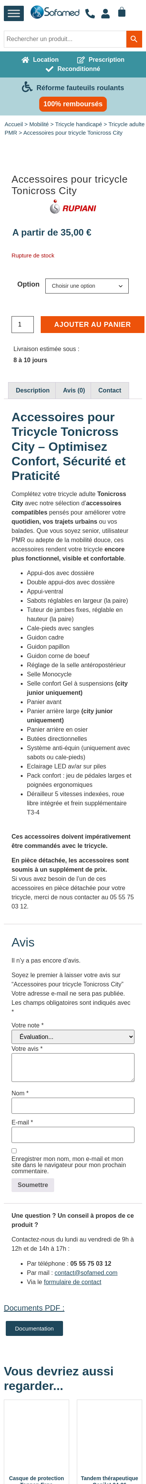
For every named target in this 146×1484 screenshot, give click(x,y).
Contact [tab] (109, 527)
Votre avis (27, 1185)
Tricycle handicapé (78, 124)
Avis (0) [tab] (74, 527)
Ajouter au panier (92, 461)
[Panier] (121, 12)
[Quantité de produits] (23, 461)
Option (28, 420)
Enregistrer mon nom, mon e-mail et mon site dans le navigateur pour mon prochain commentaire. (69, 1302)
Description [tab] (33, 527)
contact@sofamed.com (86, 1409)
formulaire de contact (72, 1418)
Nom (20, 1230)
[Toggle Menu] (14, 13)
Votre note (28, 1162)
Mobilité (39, 124)
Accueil (14, 124)
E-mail (22, 1259)
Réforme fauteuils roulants (80, 88)
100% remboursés (73, 104)
